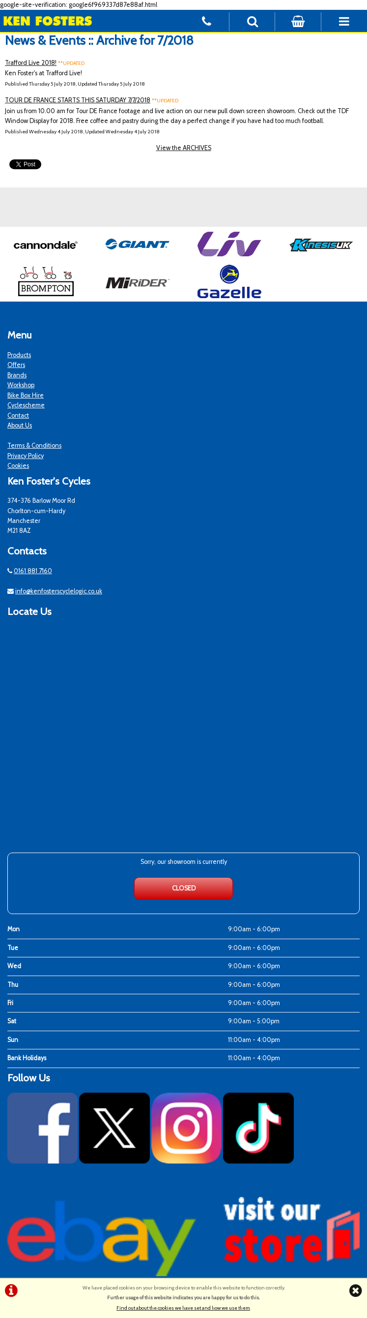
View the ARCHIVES (183, 148)
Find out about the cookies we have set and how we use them (183, 1308)
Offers (16, 364)
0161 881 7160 (33, 571)
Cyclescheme (26, 405)
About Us (19, 425)
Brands (17, 375)
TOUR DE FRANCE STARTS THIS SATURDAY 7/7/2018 (77, 100)
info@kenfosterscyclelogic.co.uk (58, 591)
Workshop (20, 385)
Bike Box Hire (25, 395)
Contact (18, 415)
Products (19, 355)
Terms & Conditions (34, 445)
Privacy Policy (25, 456)
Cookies (18, 465)
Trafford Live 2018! (30, 62)
